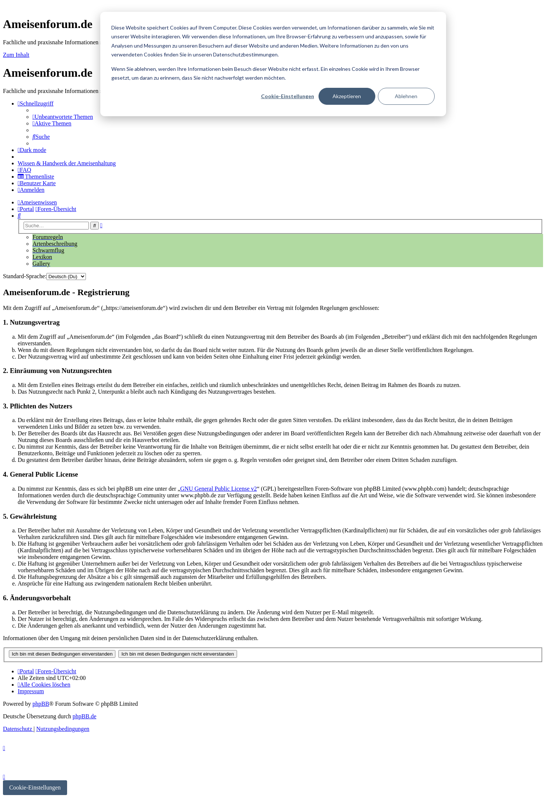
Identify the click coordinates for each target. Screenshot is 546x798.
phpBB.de (84, 716)
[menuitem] (62, 117)
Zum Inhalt (16, 55)
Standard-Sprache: (24, 276)
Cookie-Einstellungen (287, 96)
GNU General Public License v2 (218, 489)
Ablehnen (406, 96)
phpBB (40, 704)
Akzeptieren (347, 96)
